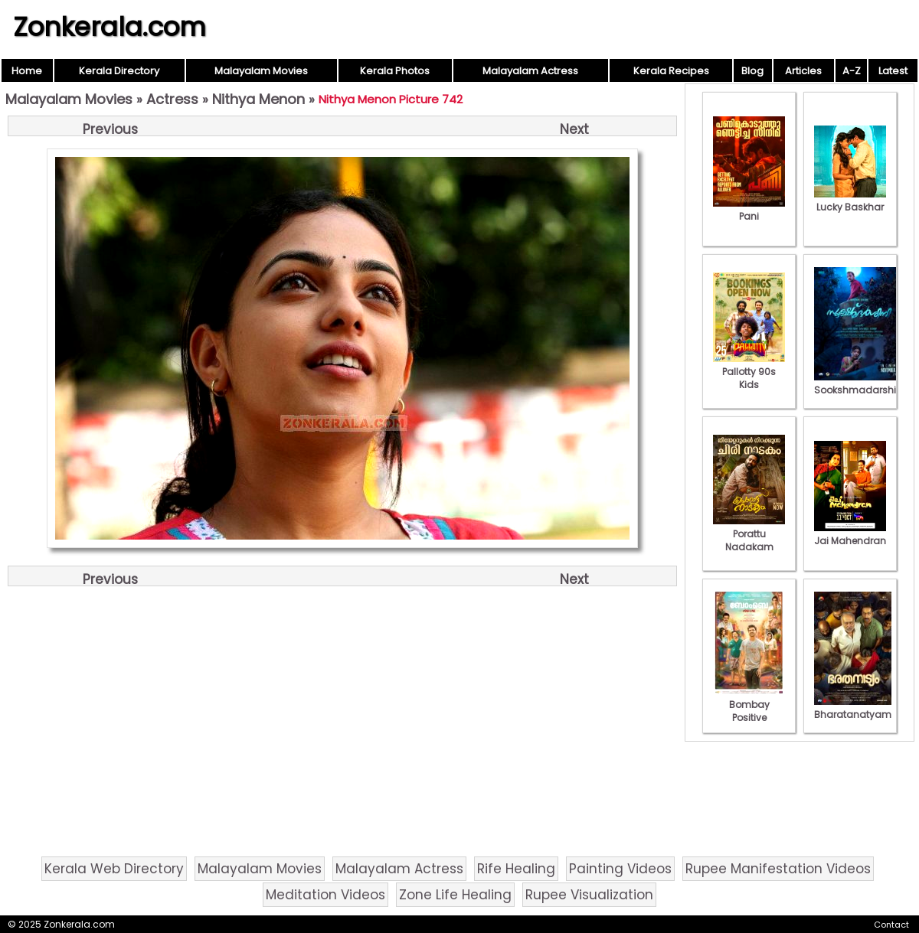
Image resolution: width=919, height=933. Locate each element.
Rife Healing (516, 869)
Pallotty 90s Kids (749, 371)
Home (26, 71)
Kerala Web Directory (114, 869)
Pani (749, 210)
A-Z (851, 71)
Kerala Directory (119, 71)
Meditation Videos (325, 895)
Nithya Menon (258, 99)
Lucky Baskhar (850, 201)
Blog (752, 71)
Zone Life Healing (455, 895)
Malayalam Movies (261, 71)
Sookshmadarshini (859, 383)
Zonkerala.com (109, 26)
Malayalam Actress (530, 71)
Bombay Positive (749, 704)
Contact (891, 924)
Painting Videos (620, 869)
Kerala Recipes (671, 71)
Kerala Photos (395, 71)
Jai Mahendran (850, 534)
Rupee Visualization (589, 895)
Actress (172, 99)
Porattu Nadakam (749, 533)
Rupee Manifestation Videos (778, 869)
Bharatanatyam (852, 708)
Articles (803, 71)
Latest (893, 71)
